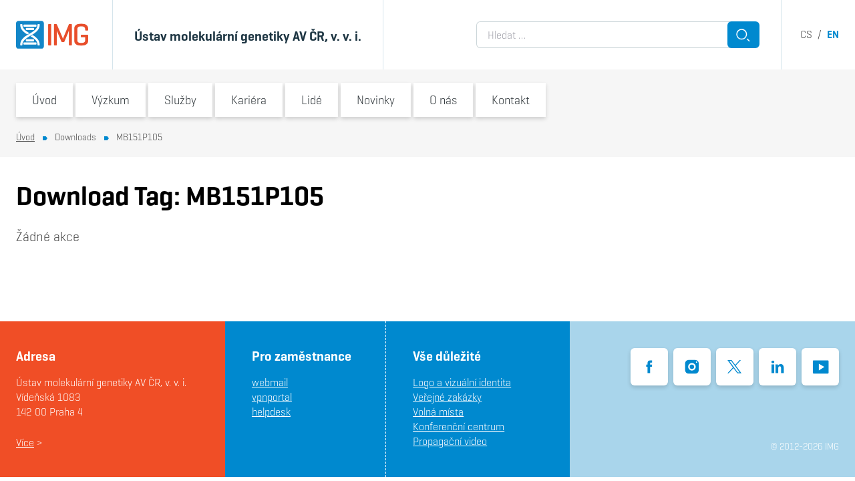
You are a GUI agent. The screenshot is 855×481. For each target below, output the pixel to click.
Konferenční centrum (458, 427)
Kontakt (511, 100)
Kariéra (249, 100)
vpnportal (272, 397)
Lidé (311, 100)
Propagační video (450, 441)
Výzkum (111, 100)
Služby (180, 100)
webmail (270, 382)
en (833, 34)
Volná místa (438, 412)
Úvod (44, 100)
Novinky (376, 100)
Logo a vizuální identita (462, 382)
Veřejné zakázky (447, 397)
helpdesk (271, 412)
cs (806, 34)
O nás (443, 100)
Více (25, 443)
